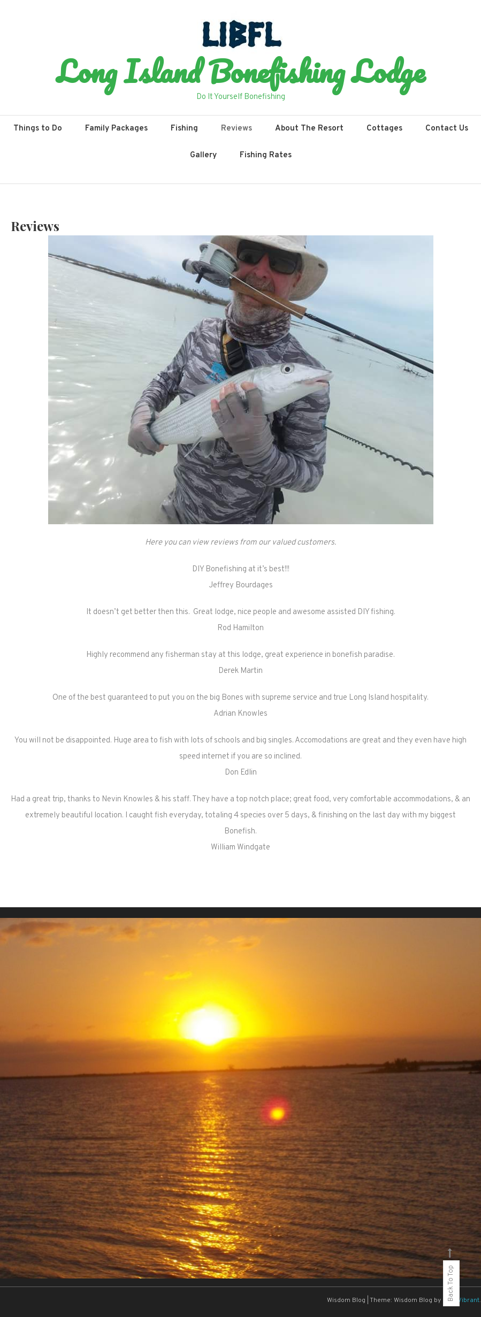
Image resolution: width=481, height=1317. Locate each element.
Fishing (184, 129)
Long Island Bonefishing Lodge (241, 71)
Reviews (236, 129)
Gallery (203, 155)
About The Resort (309, 129)
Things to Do (37, 129)
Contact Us (446, 129)
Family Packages (116, 129)
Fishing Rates (266, 155)
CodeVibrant (460, 1300)
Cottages (384, 129)
